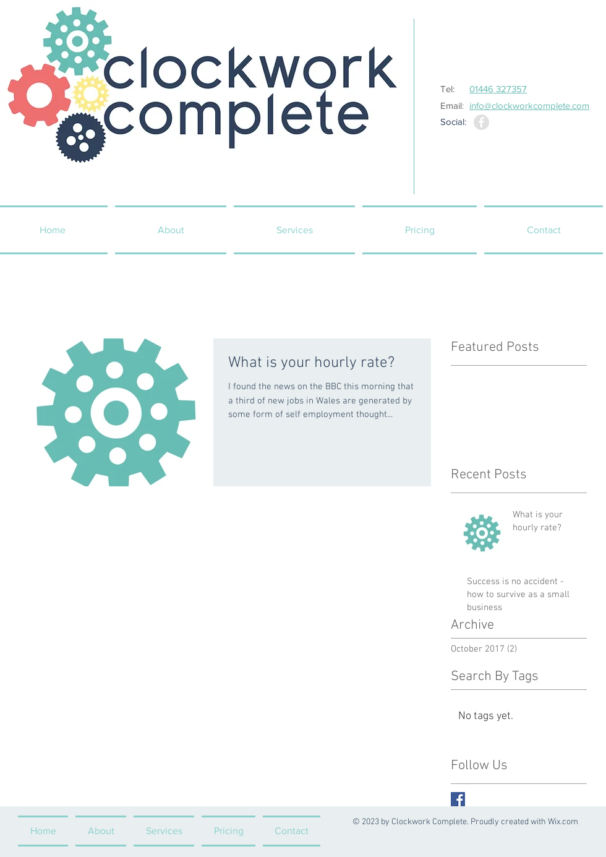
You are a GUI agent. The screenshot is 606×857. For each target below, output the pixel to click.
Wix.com (563, 822)
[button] (294, 229)
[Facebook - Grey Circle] (481, 122)
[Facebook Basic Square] (458, 799)
